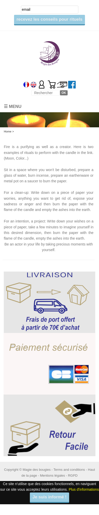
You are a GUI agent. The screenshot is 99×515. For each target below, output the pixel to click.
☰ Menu (12, 106)
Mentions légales (52, 475)
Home (7, 131)
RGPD (73, 475)
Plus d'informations (84, 489)
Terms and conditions (69, 470)
